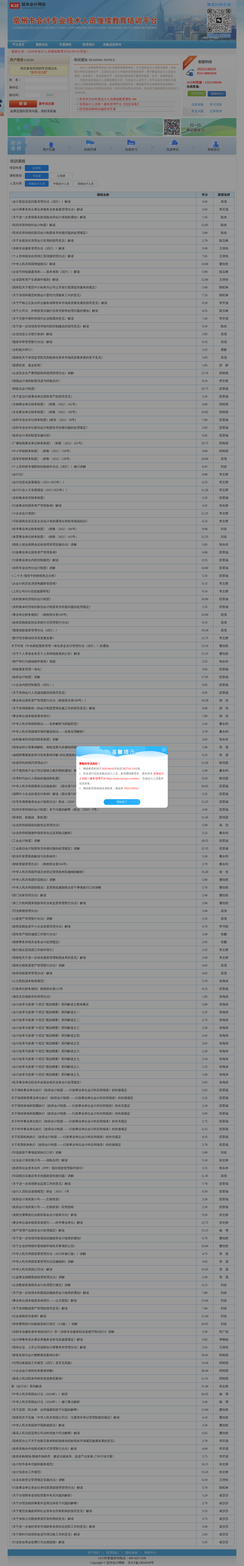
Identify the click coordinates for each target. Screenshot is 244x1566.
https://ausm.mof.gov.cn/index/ (123, 778)
